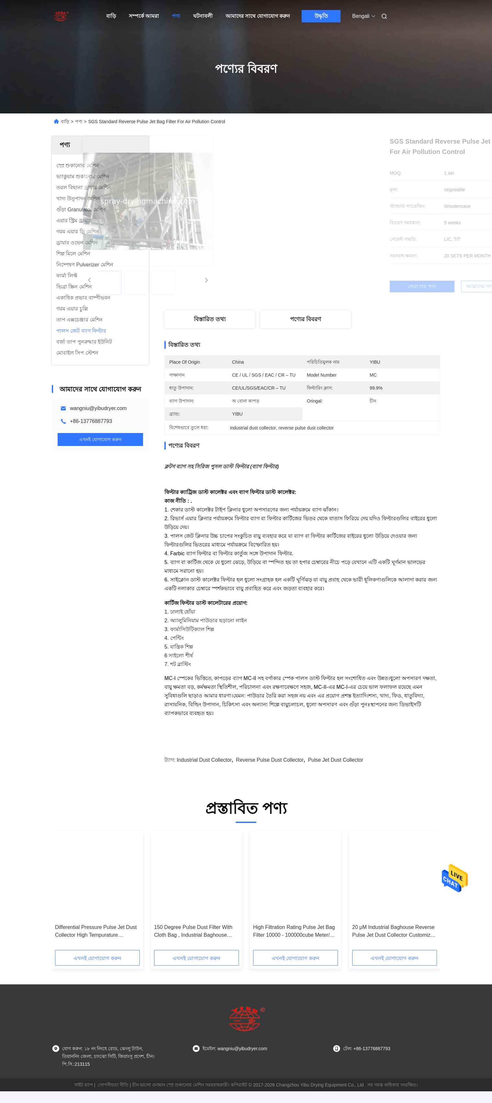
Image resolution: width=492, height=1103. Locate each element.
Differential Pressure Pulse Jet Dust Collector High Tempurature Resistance (96, 943)
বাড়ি (111, 16)
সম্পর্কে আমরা (144, 16)
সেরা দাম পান (336, 286)
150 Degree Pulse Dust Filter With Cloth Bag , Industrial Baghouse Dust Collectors (193, 943)
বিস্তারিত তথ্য (210, 319)
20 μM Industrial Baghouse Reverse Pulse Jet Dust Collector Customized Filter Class (394, 943)
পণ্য (176, 16)
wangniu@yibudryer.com (98, 408)
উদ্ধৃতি (321, 16)
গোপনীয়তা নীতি (113, 1096)
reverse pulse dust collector (270, 771)
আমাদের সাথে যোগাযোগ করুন (258, 16)
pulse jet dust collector (335, 771)
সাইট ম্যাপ (83, 1096)
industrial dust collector (204, 771)
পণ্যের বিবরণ (305, 319)
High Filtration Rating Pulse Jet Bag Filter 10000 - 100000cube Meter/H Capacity (294, 943)
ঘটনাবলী (203, 16)
